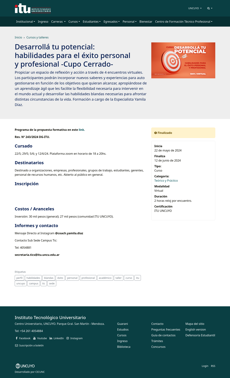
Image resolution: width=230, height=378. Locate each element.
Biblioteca (123, 347)
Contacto (157, 324)
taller (119, 278)
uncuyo (20, 283)
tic (43, 283)
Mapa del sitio (194, 324)
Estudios (123, 329)
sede (52, 283)
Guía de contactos (163, 335)
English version (195, 329)
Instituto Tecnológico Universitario (50, 317)
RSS (213, 366)
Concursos (158, 347)
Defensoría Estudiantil (200, 335)
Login (205, 366)
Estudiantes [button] (91, 22)
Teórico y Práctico (166, 181)
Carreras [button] (57, 22)
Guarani (122, 324)
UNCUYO (193, 8)
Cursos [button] (73, 22)
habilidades (33, 278)
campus (33, 283)
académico (105, 278)
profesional (88, 278)
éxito (60, 278)
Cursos (121, 335)
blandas (48, 278)
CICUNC (40, 372)
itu (137, 278)
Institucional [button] (24, 22)
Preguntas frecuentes (165, 329)
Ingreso (43, 22)
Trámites (157, 341)
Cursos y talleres (37, 37)
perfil (19, 278)
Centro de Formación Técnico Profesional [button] (182, 22)
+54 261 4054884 (31, 331)
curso (129, 278)
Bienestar (145, 22)
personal (72, 278)
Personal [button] (128, 22)
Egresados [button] (111, 22)
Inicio (18, 37)
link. (82, 130)
